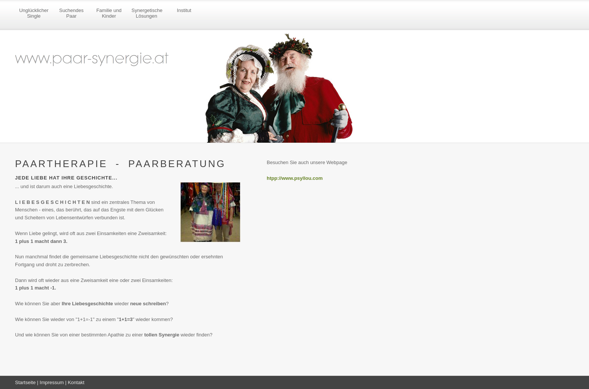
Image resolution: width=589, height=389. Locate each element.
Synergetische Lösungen (146, 13)
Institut (184, 10)
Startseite (25, 382)
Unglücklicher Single (33, 13)
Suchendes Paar (71, 13)
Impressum (52, 382)
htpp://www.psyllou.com (295, 178)
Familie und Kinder (108, 13)
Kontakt (76, 382)
